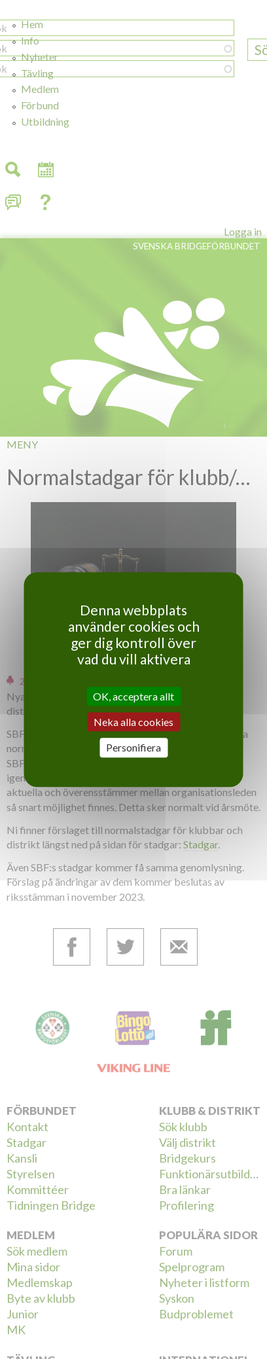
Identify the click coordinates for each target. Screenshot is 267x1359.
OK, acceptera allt (133, 696)
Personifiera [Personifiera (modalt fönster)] (133, 748)
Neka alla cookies (133, 722)
